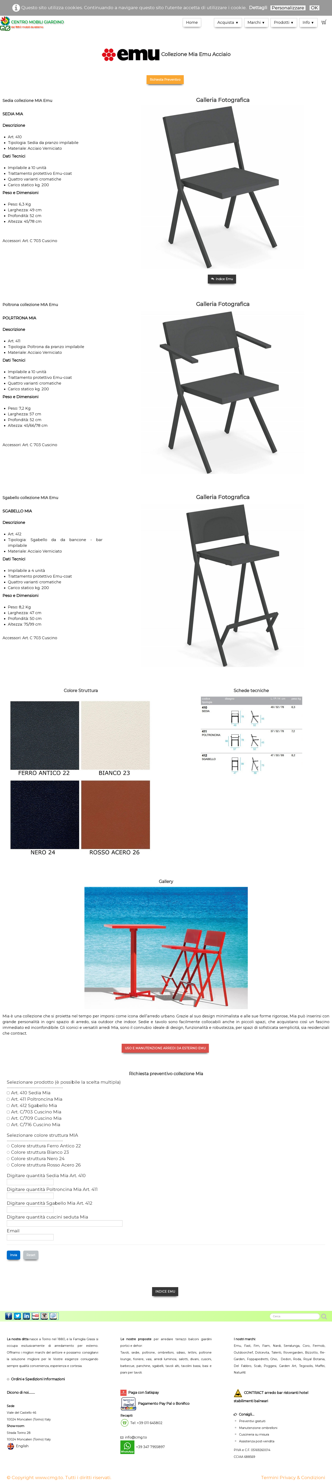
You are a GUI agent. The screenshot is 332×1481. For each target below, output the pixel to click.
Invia (13, 1255)
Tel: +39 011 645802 (146, 1423)
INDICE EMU (165, 1291)
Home (192, 22)
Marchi (256, 22)
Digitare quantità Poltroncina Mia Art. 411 (52, 1189)
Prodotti (284, 22)
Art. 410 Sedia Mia (28, 1093)
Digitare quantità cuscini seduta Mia (47, 1217)
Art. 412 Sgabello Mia (32, 1105)
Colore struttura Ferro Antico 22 (44, 1146)
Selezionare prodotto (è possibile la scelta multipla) (64, 1082)
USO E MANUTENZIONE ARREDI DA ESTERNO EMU (165, 1048)
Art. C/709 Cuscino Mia (34, 1118)
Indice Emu (222, 279)
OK (314, 7)
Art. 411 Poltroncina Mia (34, 1099)
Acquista (227, 22)
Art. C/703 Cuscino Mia (34, 1112)
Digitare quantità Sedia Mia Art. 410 (46, 1176)
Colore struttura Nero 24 (36, 1159)
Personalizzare (288, 7)
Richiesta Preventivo (165, 80)
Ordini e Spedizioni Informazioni (38, 1379)
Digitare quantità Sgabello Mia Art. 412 (49, 1203)
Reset (30, 1255)
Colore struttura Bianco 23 (38, 1152)
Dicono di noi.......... (21, 1393)
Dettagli (258, 7)
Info (308, 22)
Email (13, 1231)
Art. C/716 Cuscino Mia (33, 1125)
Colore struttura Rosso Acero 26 (44, 1165)
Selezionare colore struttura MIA (42, 1135)
